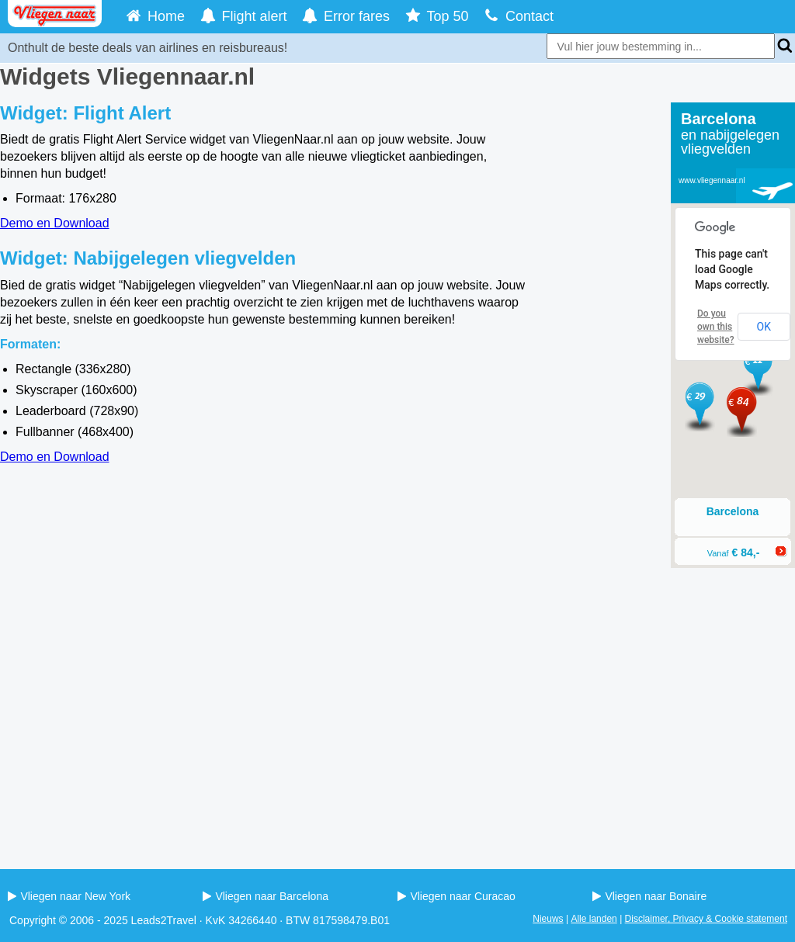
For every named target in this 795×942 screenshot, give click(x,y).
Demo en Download (54, 223)
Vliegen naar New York (69, 896)
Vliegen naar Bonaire (649, 896)
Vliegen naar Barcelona (265, 896)
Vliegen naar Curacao (457, 896)
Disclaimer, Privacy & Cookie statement (706, 918)
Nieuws (548, 918)
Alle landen (593, 918)
